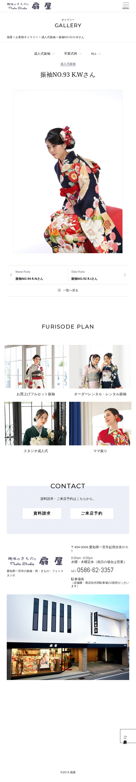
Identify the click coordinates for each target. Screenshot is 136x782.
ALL (94, 54)
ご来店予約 (131, 736)
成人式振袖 (40, 54)
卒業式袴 (70, 54)
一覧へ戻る (70, 291)
